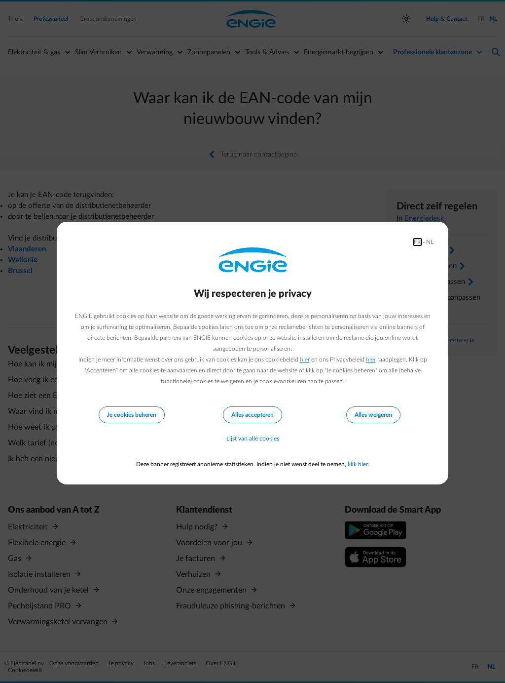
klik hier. (358, 464)
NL (429, 241)
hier (305, 359)
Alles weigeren (373, 414)
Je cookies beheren (131, 414)
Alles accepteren (252, 414)
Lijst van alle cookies (252, 439)
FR (417, 241)
